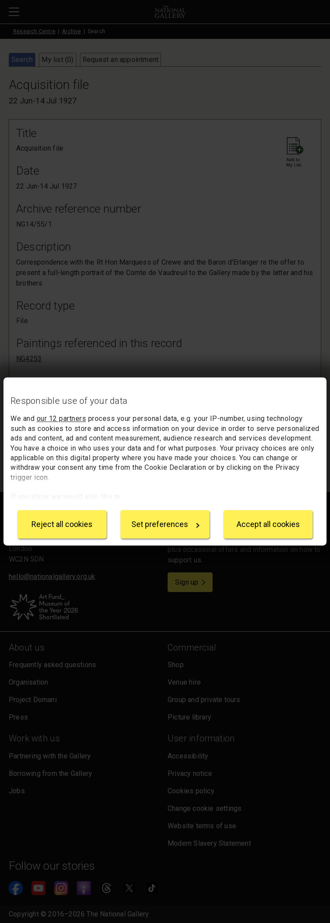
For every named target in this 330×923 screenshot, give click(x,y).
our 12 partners (61, 419)
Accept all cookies (268, 524)
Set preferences (165, 524)
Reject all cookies (62, 524)
